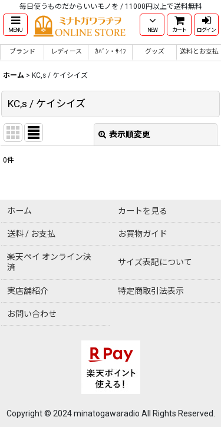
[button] (15, 25)
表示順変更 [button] (124, 134)
